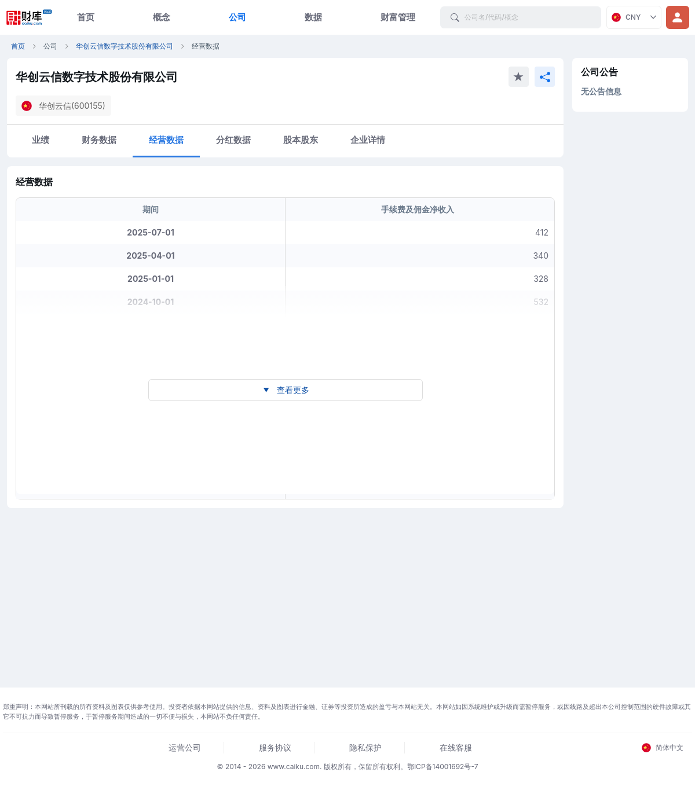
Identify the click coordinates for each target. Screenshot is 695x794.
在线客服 (456, 747)
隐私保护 (365, 747)
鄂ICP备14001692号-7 (442, 766)
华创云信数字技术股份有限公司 (124, 46)
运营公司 (185, 747)
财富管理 (398, 17)
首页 (85, 17)
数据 (313, 17)
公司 (237, 17)
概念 (161, 17)
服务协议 (275, 747)
